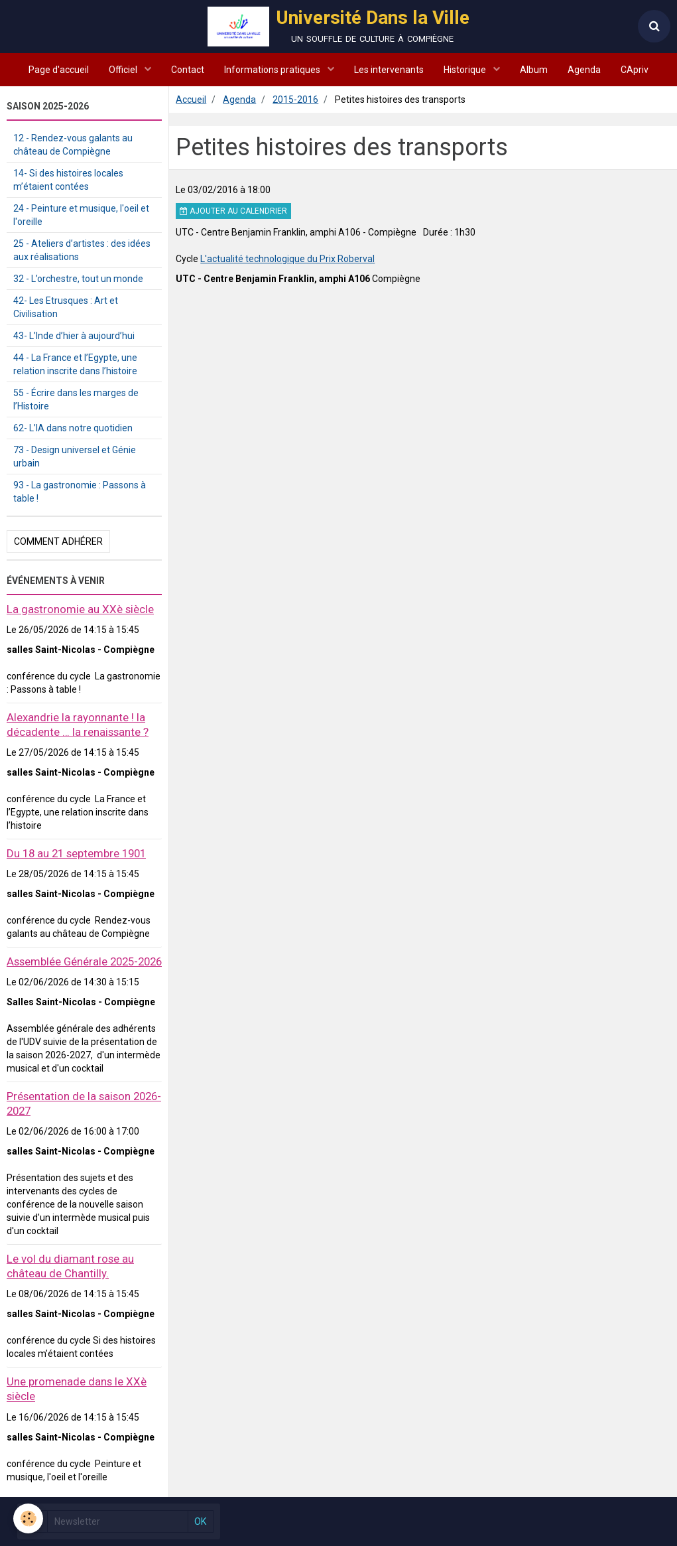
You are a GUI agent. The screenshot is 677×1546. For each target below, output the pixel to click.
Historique (466, 69)
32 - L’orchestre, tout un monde (78, 278)
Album (534, 69)
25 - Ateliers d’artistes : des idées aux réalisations (82, 250)
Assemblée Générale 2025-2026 (84, 961)
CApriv (634, 69)
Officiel (124, 69)
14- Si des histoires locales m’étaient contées (68, 180)
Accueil (191, 99)
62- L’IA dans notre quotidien (73, 428)
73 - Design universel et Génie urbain (74, 456)
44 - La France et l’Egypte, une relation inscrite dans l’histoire (75, 364)
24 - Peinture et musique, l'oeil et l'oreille (81, 215)
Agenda (584, 69)
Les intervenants (389, 69)
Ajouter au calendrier (233, 211)
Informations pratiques (273, 69)
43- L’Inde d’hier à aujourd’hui (74, 335)
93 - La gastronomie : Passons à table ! (79, 492)
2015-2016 (295, 99)
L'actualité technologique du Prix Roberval (287, 258)
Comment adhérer (58, 541)
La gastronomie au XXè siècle (80, 609)
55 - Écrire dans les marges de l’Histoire (76, 399)
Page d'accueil (59, 69)
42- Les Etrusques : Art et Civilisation (65, 307)
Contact (187, 69)
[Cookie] (28, 1518)
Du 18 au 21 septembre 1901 (76, 853)
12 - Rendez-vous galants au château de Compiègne (73, 145)
